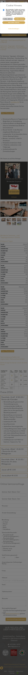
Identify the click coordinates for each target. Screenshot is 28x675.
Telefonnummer (7, 591)
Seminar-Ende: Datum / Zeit (11, 499)
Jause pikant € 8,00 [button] (14, 476)
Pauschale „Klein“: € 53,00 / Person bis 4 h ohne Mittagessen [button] (14, 462)
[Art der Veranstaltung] (14, 516)
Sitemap (12, 673)
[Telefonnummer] (14, 594)
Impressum (11, 671)
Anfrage (14, 197)
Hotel (5, 664)
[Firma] (14, 573)
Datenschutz (19, 671)
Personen (5, 506)
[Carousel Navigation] (14, 660)
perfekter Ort (15, 102)
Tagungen (22, 664)
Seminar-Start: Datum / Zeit (11, 492)
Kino (4, 525)
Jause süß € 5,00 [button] (14, 470)
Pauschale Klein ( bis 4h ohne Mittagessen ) (11, 542)
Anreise (24, 667)
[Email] (14, 587)
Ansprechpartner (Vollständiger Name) (12, 563)
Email (4, 584)
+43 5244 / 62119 (14, 644)
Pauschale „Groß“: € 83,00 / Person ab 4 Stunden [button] (14, 398)
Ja (4, 557)
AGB (5, 671)
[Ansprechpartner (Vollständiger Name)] (14, 566)
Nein (17, 557)
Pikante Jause (7, 548)
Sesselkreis (6, 529)
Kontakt (18, 667)
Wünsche (5, 598)
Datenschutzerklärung (13, 613)
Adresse (5, 577)
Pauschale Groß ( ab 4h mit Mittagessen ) (11, 535)
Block (4, 527)
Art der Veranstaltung (9, 513)
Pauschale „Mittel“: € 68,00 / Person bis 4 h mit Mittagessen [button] (14, 451)
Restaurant (5, 667)
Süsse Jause (7, 550)
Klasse (5, 524)
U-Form (5, 522)
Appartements (13, 664)
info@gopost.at (15, 646)
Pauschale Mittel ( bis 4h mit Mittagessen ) (11, 539)
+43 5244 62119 (14, 192)
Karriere (12, 667)
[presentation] (23, 660)
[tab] (3, 219)
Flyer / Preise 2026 (7, 113)
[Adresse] (14, 580)
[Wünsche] (14, 603)
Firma (4, 570)
